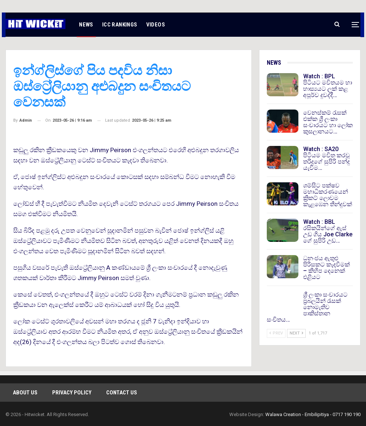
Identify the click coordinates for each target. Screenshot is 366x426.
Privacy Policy (72, 392)
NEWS (86, 24)
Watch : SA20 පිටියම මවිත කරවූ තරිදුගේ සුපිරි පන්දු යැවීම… (326, 158)
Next (296, 333)
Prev (276, 333)
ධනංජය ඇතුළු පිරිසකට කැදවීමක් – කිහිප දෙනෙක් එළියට (326, 267)
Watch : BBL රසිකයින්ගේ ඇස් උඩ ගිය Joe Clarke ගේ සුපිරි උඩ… (327, 231)
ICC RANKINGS (119, 24)
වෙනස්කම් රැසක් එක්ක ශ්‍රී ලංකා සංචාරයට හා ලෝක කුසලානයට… (328, 122)
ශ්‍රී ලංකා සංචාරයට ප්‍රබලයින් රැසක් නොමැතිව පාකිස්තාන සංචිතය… (307, 307)
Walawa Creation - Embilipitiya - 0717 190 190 (312, 414)
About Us (25, 392)
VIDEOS (155, 24)
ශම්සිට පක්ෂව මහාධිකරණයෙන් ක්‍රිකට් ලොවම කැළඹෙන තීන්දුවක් (327, 195)
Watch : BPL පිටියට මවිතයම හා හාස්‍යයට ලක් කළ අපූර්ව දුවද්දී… (327, 86)
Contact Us (121, 392)
